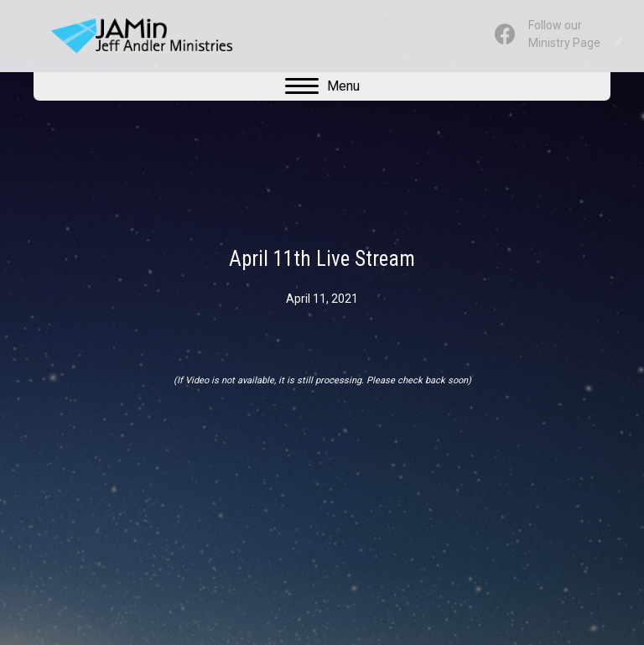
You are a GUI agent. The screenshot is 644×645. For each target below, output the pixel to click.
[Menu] (322, 86)
